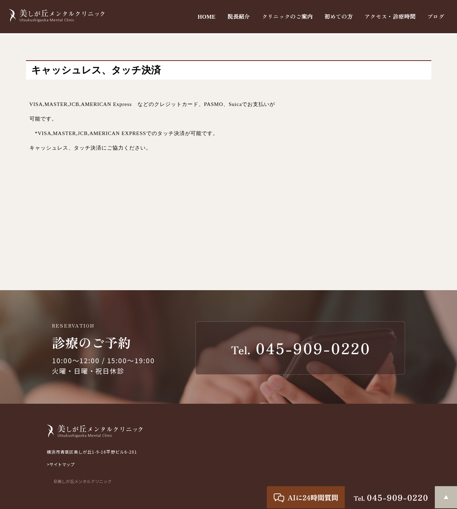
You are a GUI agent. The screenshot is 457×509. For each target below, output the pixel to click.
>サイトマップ (60, 464)
